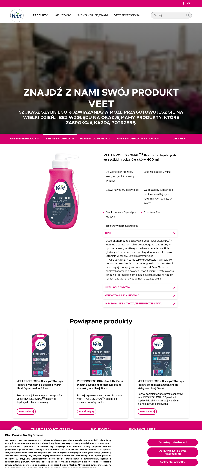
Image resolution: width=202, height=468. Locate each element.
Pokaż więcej (26, 411)
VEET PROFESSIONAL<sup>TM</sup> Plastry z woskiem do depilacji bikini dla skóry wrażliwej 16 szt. (100, 385)
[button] (61, 231)
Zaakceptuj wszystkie (173, 463)
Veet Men (178, 138)
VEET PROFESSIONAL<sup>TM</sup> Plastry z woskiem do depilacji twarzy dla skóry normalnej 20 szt (40, 385)
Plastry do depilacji (95, 138)
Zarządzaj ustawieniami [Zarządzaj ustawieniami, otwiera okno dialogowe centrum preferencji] (172, 443)
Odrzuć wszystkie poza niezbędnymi (173, 453)
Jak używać (62, 15)
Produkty (40, 15)
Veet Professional (127, 15)
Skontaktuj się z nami (92, 15)
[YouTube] (188, 4)
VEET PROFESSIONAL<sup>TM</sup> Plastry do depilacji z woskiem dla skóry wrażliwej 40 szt (161, 385)
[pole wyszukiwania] (171, 20)
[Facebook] (183, 4)
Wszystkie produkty (24, 138)
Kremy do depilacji (60, 138)
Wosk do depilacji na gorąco (137, 138)
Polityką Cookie (68, 466)
